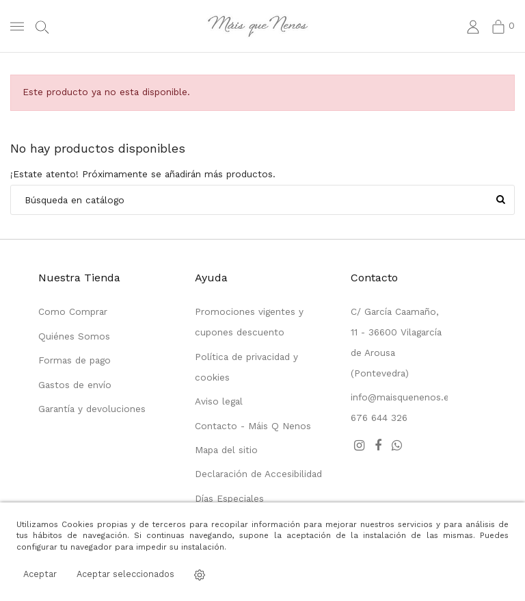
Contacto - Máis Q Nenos (253, 425)
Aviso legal (219, 401)
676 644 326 (379, 417)
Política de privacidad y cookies (246, 367)
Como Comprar (72, 311)
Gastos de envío (74, 384)
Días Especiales (229, 498)
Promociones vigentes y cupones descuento (249, 321)
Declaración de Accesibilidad (258, 473)
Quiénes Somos (74, 336)
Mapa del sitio (226, 449)
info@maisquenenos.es (402, 397)
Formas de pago (74, 360)
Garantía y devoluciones (92, 408)
